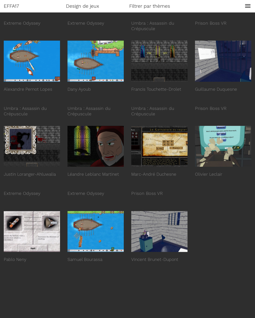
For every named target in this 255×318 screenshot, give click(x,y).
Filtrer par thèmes (149, 6)
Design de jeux (82, 6)
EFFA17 (11, 6)
